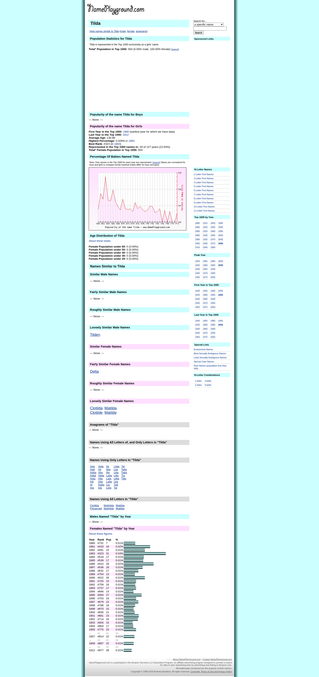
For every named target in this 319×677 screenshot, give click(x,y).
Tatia (124, 472)
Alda (101, 466)
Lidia (116, 466)
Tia (123, 475)
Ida (100, 487)
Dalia (101, 484)
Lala (108, 478)
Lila (116, 469)
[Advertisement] (200, 9)
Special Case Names (204, 361)
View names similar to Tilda (104, 31)
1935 (205, 239)
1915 (205, 223)
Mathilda (109, 505)
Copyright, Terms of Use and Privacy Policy (211, 671)
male (123, 31)
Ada (92, 466)
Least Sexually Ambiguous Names (210, 357)
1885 (197, 227)
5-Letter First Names (204, 186)
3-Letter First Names (204, 178)
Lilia (116, 472)
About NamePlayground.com (186, 659)
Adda (93, 472)
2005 (220, 239)
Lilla (116, 475)
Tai (115, 487)
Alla (100, 478)
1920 (205, 227)
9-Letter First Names (204, 202)
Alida (101, 475)
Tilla (123, 478)
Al (91, 484)
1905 (197, 243)
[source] (175, 49)
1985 (220, 223)
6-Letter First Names (204, 190)
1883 (132, 140)
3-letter (208, 381)
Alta (100, 481)
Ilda (108, 469)
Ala (92, 487)
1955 (212, 227)
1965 (212, 235)
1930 (205, 235)
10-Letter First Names (204, 206)
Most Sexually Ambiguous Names (210, 353)
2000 (220, 235)
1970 (212, 239)
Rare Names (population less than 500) (210, 367)
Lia (108, 484)
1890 (197, 231)
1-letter (198, 381)
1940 (205, 243)
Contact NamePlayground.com (217, 659)
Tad (116, 484)
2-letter (198, 385)
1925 (205, 231)
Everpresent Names (203, 349)
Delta (94, 371)
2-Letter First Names (204, 174)
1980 (212, 247)
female (130, 31)
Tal (123, 466)
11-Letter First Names (204, 210)
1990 (220, 227)
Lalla (109, 481)
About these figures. (101, 533)
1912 (126, 134)
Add (92, 469)
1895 (197, 235)
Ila (107, 466)
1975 (212, 243)
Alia (100, 472)
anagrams (141, 31)
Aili (92, 481)
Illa (108, 472)
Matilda (110, 408)
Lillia (116, 478)
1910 (197, 247)
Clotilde (96, 412)
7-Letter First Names (204, 194)
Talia (124, 469)
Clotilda (96, 408)
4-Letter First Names (204, 182)
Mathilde (109, 508)
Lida (108, 487)
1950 (212, 223)
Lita (116, 481)
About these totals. (100, 240)
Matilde (110, 412)
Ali (99, 469)
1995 (220, 231)
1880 (126, 131)
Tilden (95, 335)
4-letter (208, 385)
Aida (92, 478)
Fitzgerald (96, 508)
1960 (212, 231)
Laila (109, 475)
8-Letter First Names (204, 198)
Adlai (93, 475)
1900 (197, 239)
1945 (205, 247)
